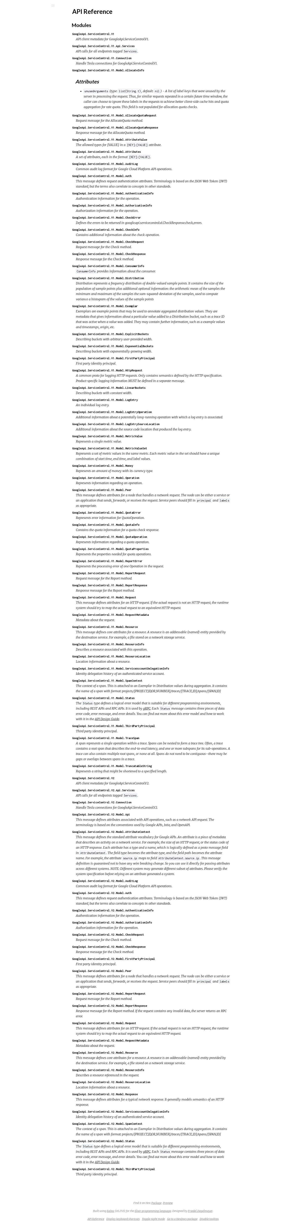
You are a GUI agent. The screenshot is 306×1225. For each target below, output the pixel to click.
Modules (16, 35)
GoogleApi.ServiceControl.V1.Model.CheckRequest (137, 241)
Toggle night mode (182, 1219)
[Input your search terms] (29, 5)
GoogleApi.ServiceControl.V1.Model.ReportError (136, 561)
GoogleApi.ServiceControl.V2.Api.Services (132, 790)
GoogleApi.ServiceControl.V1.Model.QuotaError (135, 512)
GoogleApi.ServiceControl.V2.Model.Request (133, 1023)
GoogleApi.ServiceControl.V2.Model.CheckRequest (137, 934)
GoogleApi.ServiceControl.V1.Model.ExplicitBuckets (139, 334)
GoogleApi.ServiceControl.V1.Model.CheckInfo (135, 229)
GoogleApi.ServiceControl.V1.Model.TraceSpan (135, 738)
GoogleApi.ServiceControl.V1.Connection (131, 58)
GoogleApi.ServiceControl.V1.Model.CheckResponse (138, 254)
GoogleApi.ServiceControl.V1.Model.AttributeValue (138, 139)
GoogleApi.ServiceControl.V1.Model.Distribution (137, 278)
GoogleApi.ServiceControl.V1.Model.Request (133, 597)
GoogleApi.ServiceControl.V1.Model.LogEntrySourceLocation (145, 424)
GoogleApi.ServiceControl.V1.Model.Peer (131, 490)
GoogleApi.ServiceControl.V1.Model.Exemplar (134, 306)
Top (17, 53)
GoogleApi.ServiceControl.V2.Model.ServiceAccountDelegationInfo (149, 1111)
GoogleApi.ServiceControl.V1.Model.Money (131, 465)
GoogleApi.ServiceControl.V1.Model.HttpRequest (136, 370)
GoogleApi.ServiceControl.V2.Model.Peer (131, 971)
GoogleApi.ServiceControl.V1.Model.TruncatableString (141, 766)
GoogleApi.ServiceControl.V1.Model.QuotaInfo (135, 524)
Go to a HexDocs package (211, 1219)
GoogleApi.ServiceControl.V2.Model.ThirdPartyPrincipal (142, 1169)
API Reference (22, 47)
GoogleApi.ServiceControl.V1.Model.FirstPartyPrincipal (142, 358)
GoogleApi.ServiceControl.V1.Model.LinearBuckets (138, 387)
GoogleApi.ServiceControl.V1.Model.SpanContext (136, 680)
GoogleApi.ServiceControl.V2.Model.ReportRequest (138, 993)
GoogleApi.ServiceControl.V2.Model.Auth (131, 893)
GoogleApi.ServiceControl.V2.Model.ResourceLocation (140, 1082)
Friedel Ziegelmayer (229, 1211)
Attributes (21, 62)
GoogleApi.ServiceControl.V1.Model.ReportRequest (138, 573)
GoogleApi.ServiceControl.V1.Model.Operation (135, 477)
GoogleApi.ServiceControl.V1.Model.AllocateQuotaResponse (144, 127)
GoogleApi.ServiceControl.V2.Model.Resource (134, 1052)
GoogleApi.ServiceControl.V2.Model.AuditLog (134, 881)
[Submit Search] (5, 6)
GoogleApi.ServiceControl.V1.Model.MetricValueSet (138, 448)
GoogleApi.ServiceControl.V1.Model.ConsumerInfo (137, 266)
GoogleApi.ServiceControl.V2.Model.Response (134, 1094)
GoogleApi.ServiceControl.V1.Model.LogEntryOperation (141, 412)
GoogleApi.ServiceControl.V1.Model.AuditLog (134, 163)
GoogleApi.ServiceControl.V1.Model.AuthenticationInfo (142, 193)
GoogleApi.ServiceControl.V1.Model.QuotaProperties (139, 549)
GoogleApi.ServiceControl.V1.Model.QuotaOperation (138, 536)
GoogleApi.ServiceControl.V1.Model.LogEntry (134, 399)
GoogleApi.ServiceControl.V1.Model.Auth (131, 176)
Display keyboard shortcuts (152, 1219)
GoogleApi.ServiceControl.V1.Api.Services (132, 46)
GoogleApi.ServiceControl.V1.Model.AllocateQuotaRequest (143, 115)
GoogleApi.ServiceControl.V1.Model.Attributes (135, 151)
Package (186, 1203)
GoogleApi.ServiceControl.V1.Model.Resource (134, 627)
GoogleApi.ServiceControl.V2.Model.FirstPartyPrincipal (142, 958)
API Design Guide (136, 719)
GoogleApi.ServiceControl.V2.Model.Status (132, 1141)
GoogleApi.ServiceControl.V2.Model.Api (130, 814)
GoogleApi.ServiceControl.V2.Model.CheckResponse (138, 946)
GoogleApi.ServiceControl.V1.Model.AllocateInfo (137, 70)
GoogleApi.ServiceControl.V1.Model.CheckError (135, 217)
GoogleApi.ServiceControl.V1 (122, 34)
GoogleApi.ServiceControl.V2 (122, 778)
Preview (197, 1203)
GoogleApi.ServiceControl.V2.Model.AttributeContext (140, 831)
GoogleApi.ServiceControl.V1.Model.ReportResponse (138, 585)
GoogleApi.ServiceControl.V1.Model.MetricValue (136, 436)
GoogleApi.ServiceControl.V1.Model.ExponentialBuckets (142, 346)
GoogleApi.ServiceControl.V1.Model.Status (132, 698)
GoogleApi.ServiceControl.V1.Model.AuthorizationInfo (141, 205)
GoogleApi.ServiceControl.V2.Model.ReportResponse (138, 1005)
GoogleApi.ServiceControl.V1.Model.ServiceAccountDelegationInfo (149, 668)
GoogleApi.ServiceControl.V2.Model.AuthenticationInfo (142, 910)
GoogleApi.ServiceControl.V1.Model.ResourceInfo (137, 644)
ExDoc (140, 1211)
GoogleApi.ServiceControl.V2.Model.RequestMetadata (139, 1040)
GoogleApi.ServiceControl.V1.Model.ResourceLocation (140, 656)
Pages (14, 30)
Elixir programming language (182, 1211)
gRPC (176, 708)
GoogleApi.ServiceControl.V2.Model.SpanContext (136, 1123)
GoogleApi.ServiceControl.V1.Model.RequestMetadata (139, 614)
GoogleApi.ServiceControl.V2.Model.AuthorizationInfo (141, 922)
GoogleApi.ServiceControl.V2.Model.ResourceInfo (137, 1070)
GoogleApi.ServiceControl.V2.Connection (131, 802)
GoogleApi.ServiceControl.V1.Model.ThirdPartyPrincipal (142, 726)
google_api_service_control (38, 16)
